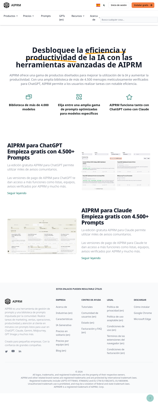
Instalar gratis (143, 5)
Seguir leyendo (16, 193)
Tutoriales (87, 307)
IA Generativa (63, 325)
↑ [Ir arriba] (150, 398)
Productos (11, 16)
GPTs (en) (62, 17)
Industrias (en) (64, 313)
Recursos (78, 16)
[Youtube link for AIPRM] (13, 352)
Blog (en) (61, 350)
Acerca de (95, 17)
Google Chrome (143, 313)
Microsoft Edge (142, 319)
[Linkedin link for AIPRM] (20, 352)
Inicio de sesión (119, 5)
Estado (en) (88, 322)
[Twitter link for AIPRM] (6, 351)
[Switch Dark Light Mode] (104, 5)
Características (64, 319)
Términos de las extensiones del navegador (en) (116, 339)
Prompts (46, 16)
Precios (28, 16)
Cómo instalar (142, 307)
